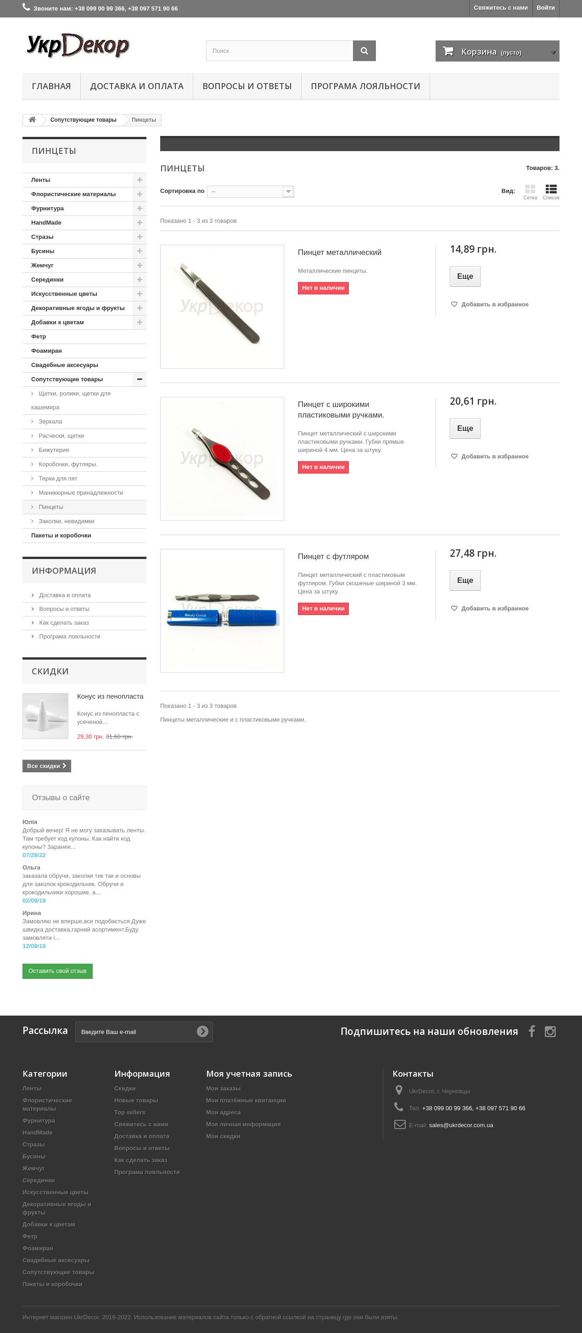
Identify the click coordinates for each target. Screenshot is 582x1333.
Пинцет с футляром (333, 556)
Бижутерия (53, 449)
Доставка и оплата (137, 85)
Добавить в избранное (494, 304)
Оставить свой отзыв (57, 961)
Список (551, 192)
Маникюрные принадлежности (80, 492)
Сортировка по (182, 190)
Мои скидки (223, 1127)
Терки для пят (57, 478)
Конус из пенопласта (110, 696)
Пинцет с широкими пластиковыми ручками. (341, 409)
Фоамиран (46, 350)
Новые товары (136, 1091)
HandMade (46, 222)
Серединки (47, 279)
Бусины (42, 251)
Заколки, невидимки (66, 521)
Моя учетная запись (249, 1064)
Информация (64, 570)
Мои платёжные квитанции (246, 1091)
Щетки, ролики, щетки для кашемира (71, 400)
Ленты (40, 179)
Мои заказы (223, 1079)
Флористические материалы (73, 194)
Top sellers (130, 1103)
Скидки (50, 671)
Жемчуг (42, 265)
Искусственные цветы (64, 293)
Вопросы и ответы (247, 85)
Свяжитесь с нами (501, 7)
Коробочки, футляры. (67, 464)
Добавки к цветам (57, 322)
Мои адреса (223, 1103)
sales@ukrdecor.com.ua (461, 1116)
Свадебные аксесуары (64, 364)
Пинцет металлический (339, 252)
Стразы (42, 236)
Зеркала (49, 421)
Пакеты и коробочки (61, 535)
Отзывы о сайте (60, 797)
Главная (51, 85)
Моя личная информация (243, 1115)
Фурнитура (47, 208)
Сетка (530, 192)
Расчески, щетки (60, 435)
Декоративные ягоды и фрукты (78, 308)
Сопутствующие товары (67, 379)
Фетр (38, 336)
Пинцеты (50, 506)
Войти (546, 7)
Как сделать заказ (63, 622)
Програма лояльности (365, 85)
